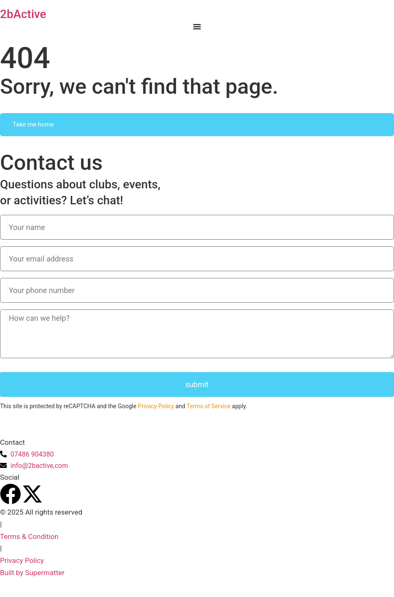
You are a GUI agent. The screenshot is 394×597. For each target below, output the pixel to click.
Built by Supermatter (32, 572)
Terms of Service (208, 406)
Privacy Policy (156, 406)
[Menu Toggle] (197, 26)
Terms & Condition (29, 536)
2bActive (23, 14)
